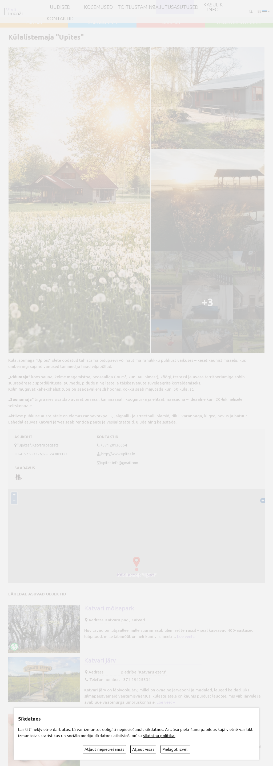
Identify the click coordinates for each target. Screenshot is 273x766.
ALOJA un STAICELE (239, 22)
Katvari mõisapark (109, 608)
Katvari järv (100, 660)
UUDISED (60, 7)
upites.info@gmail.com (119, 463)
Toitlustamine (136, 7)
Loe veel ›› (186, 636)
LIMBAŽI (170, 22)
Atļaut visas (143, 749)
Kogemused (98, 7)
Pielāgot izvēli (175, 749)
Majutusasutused (174, 7)
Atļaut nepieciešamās (104, 749)
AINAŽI (34, 22)
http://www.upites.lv (118, 454)
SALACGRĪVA (102, 22)
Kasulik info (213, 7)
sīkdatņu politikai (159, 735)
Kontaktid (60, 18)
